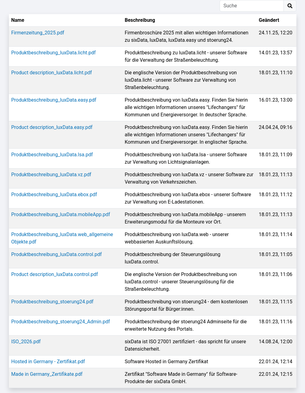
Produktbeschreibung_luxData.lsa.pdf (52, 155)
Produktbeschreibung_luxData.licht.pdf (53, 53)
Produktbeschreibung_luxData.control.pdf (56, 254)
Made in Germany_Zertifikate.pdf (47, 374)
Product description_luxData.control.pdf (54, 274)
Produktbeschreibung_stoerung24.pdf (52, 302)
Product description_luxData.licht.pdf (51, 73)
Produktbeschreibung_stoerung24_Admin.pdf (60, 322)
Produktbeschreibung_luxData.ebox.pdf (54, 194)
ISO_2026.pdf (26, 341)
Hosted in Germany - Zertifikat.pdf (48, 361)
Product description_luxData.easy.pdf (52, 127)
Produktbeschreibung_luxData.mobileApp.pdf (60, 214)
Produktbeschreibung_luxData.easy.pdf (53, 100)
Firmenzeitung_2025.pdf (38, 33)
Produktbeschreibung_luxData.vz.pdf (51, 174)
